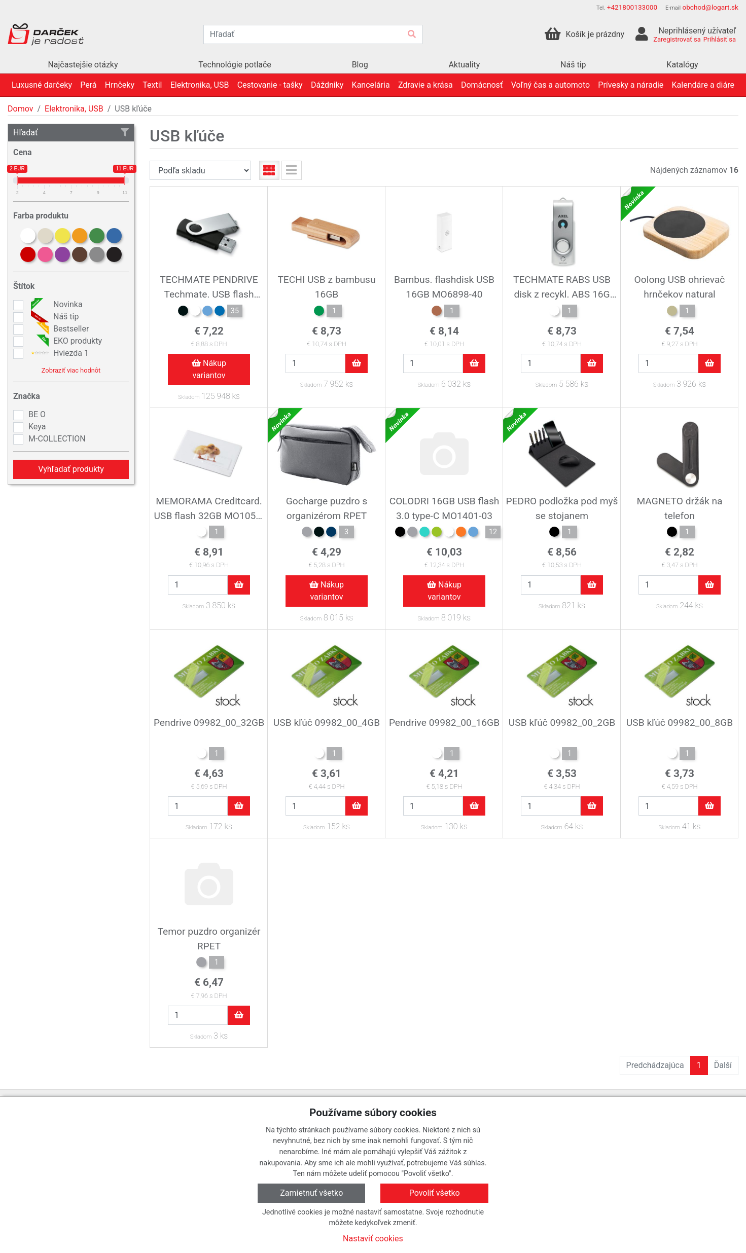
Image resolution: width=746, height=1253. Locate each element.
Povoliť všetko (434, 1193)
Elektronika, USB (74, 109)
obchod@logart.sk (710, 7)
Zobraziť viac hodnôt (71, 370)
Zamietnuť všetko (311, 1193)
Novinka (55, 305)
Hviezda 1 (58, 353)
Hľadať (71, 132)
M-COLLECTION (57, 439)
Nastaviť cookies (373, 1238)
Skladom (188, 397)
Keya (37, 426)
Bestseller (58, 329)
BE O (37, 414)
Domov (20, 109)
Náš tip (53, 317)
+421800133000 (632, 7)
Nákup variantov (209, 369)
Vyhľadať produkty (71, 469)
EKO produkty (65, 341)
